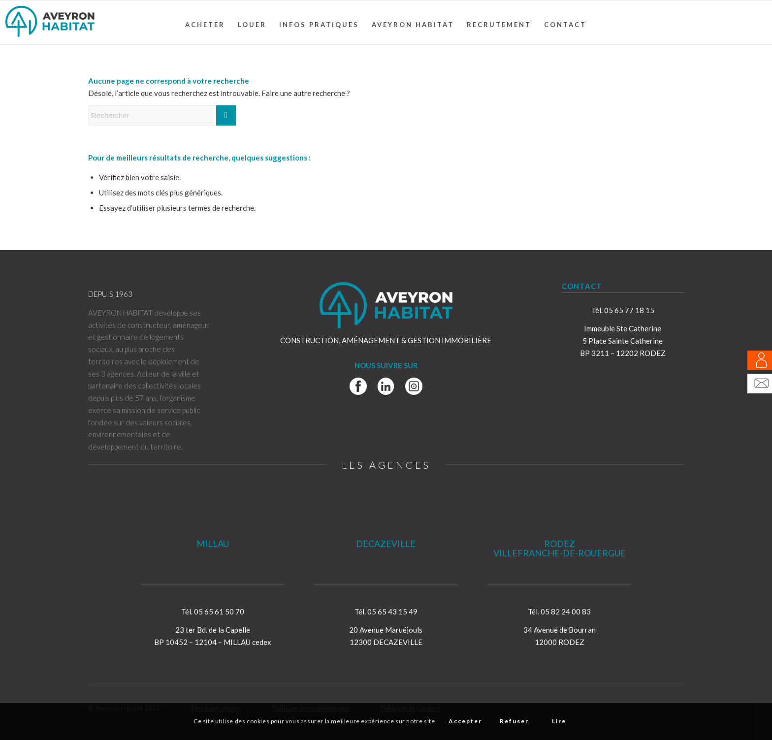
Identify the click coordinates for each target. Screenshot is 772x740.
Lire (559, 721)
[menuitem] (205, 24)
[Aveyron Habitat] (50, 22)
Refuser (514, 721)
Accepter (465, 721)
